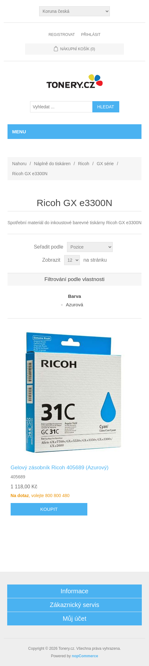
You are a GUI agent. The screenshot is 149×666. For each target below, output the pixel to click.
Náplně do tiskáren (52, 163)
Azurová (74, 304)
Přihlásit (90, 34)
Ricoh (83, 163)
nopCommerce (85, 656)
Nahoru (19, 163)
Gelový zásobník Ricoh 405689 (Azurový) (60, 468)
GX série (105, 163)
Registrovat (62, 34)
